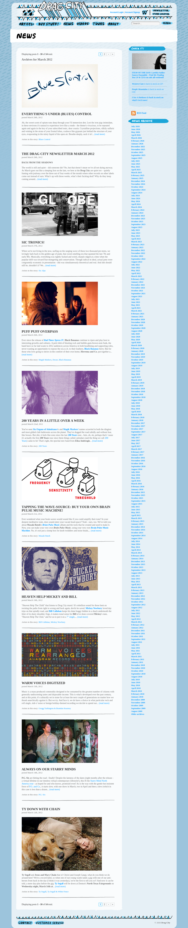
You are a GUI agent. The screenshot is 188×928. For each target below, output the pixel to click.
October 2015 (137, 498)
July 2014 (135, 541)
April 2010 (136, 688)
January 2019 (137, 385)
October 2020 (137, 325)
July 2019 (135, 368)
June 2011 (135, 648)
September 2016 (138, 466)
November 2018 (138, 391)
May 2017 (135, 443)
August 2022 (136, 262)
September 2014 (138, 535)
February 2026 (137, 141)
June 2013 (135, 578)
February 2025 (137, 175)
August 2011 (136, 642)
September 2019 (138, 362)
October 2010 (137, 671)
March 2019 (136, 380)
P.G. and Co (34, 786)
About (114, 24)
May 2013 (135, 581)
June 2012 (135, 613)
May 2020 (135, 339)
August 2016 (136, 469)
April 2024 (136, 204)
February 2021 (137, 313)
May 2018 (135, 409)
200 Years (43, 446)
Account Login (117, 12)
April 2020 (136, 342)
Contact (25, 922)
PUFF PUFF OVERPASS (40, 331)
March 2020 (136, 345)
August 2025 (136, 158)
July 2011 (135, 645)
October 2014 (137, 532)
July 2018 (135, 403)
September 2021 (138, 293)
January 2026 (137, 143)
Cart (145, 13)
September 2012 (138, 604)
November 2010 (138, 668)
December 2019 (138, 354)
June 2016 (135, 475)
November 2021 (138, 287)
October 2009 (137, 705)
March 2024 (136, 207)
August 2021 (136, 296)
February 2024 (137, 210)
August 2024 (136, 192)
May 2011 (135, 651)
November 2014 (138, 530)
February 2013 (137, 590)
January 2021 (137, 316)
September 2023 (138, 224)
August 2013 (136, 573)
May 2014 (135, 547)
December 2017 (138, 423)
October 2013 (137, 567)
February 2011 (137, 659)
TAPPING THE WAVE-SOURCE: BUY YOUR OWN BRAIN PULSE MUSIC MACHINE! (66, 508)
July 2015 (135, 506)
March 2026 (136, 138)
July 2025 (135, 161)
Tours (98, 24)
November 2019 (138, 357)
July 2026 (135, 126)
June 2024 (135, 198)
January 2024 (137, 213)
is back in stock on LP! (147, 84)
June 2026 (135, 129)
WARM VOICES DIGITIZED (43, 683)
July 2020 (135, 334)
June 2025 (135, 164)
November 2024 (138, 184)
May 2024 (135, 201)
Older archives (137, 714)
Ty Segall (42, 891)
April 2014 (136, 550)
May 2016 (135, 478)
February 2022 (137, 279)
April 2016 (136, 481)
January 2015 (137, 524)
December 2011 (138, 630)
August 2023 (136, 227)
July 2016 (135, 472)
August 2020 (136, 331)
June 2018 (135, 406)
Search (167, 23)
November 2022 (138, 253)
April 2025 (136, 169)
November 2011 (138, 633)
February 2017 (137, 452)
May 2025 (135, 166)
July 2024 (135, 195)
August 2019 (136, 365)
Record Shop (49, 24)
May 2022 (135, 270)
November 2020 (138, 322)
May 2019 (135, 374)
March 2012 (136, 622)
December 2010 (138, 665)
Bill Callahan (44, 622)
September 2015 (138, 501)
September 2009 (138, 708)
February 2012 (137, 625)
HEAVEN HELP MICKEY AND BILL (49, 597)
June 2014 (135, 544)
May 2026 (135, 132)
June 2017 (135, 440)
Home (56, 9)
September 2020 (138, 328)
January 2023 (137, 247)
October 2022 (137, 256)
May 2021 (135, 305)
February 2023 (137, 244)
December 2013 (138, 561)
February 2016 (137, 486)
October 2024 (137, 187)
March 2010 (136, 691)
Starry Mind (95, 781)
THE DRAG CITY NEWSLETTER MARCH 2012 (58, 154)
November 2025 (138, 149)
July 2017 (135, 437)
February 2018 (137, 417)
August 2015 (136, 504)
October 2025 (137, 152)
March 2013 (136, 587)
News (69, 24)
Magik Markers (45, 360)
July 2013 (135, 576)
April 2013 (136, 584)
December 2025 (138, 146)
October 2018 (137, 394)
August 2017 (136, 434)
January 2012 (137, 627)
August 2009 (136, 711)
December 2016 (138, 457)
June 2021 (135, 302)
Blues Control (44, 139)
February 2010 (137, 694)
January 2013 (137, 593)
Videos (83, 24)
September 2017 (138, 432)
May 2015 (135, 512)
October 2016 (137, 463)
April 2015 (136, 515)
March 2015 (136, 518)
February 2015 (137, 521)
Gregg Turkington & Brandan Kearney (55, 708)
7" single (71, 617)
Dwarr (55, 360)
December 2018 (138, 388)
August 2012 (136, 607)
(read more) (99, 134)
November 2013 (138, 564)
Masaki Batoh (44, 536)
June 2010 (135, 682)
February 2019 (137, 383)
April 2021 (136, 308)
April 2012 (136, 619)
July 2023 (135, 230)
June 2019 (135, 371)
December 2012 (138, 596)
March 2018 (136, 414)
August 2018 (136, 400)
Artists (26, 24)
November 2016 (138, 460)
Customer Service (49, 922)
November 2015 (138, 495)
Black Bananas (65, 360)
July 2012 (135, 610)
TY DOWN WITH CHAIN (41, 809)
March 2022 (136, 276)
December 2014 (138, 527)
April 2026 (136, 135)
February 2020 (137, 348)
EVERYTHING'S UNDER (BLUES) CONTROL (57, 114)
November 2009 (138, 702)
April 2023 (136, 239)
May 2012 (135, 616)
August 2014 (136, 538)
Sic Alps (42, 270)
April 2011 (136, 653)
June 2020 (135, 336)
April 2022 (136, 273)
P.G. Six (42, 794)
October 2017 (137, 429)
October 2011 (137, 636)
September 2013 (138, 570)
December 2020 (138, 319)
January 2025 (137, 178)
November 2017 (138, 426)
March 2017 (136, 449)
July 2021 (135, 299)
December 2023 (138, 215)
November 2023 (138, 218)
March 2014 (136, 553)
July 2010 (135, 679)
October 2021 (137, 290)
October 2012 (137, 602)
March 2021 (136, 311)
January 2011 (137, 662)
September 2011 (138, 639)
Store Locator (162, 14)
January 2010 (137, 697)
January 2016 (137, 489)
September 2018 (138, 397)
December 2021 (138, 285)
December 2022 (138, 250)
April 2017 (136, 446)
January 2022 (137, 282)
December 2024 (138, 181)
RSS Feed (138, 113)
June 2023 (135, 233)
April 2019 (136, 377)
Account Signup (132, 12)
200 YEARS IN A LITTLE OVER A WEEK (53, 421)
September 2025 (138, 155)
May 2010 (135, 685)
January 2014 (137, 558)
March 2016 (136, 483)
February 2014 (137, 555)
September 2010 (138, 674)
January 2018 (137, 420)
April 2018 (136, 411)
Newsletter (162, 10)
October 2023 (137, 221)
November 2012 (138, 599)
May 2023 (135, 236)
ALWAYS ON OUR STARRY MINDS (49, 769)
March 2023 (136, 241)
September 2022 (138, 259)
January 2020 (137, 351)
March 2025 (136, 172)
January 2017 (137, 455)
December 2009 (138, 699)
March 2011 (136, 656)
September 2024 (138, 190)
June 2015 (135, 509)
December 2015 (138, 492)
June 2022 (135, 267)
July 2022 (135, 264)
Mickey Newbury (58, 622)
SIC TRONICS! (33, 242)
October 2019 (137, 360)
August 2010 (136, 676)
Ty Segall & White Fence (58, 891)
